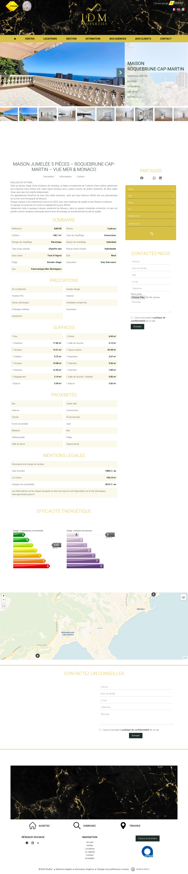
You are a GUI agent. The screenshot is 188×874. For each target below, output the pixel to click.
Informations (65, 176)
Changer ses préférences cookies (113, 869)
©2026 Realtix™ (46, 869)
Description (48, 176)
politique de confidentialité (135, 730)
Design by (142, 869)
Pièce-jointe (136, 294)
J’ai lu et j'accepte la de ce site (130, 730)
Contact (80, 176)
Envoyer (138, 326)
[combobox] (151, 189)
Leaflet (185, 658)
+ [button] (4, 596)
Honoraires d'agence (84, 869)
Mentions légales (64, 869)
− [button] (4, 600)
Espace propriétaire (147, 838)
